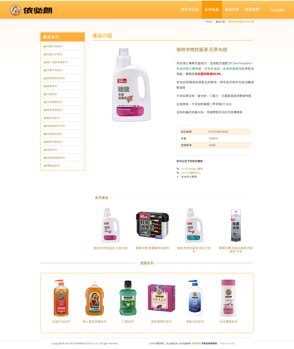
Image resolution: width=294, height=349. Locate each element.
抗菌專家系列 (54, 134)
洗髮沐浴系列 (54, 70)
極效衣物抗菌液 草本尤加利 (194, 249)
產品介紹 (220, 21)
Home (209, 21)
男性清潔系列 (54, 110)
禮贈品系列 (53, 165)
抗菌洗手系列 (54, 54)
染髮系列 (52, 149)
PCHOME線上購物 (192, 169)
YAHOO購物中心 (191, 172)
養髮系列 (52, 86)
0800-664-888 (227, 343)
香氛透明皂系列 (56, 78)
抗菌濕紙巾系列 (56, 126)
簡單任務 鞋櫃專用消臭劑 (152, 248)
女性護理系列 (54, 102)
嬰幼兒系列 (53, 118)
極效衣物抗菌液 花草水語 (111, 248)
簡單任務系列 (54, 142)
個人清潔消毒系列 (57, 62)
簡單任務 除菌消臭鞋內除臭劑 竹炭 (236, 249)
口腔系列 (52, 94)
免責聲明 (196, 343)
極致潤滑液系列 (56, 157)
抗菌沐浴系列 (54, 46)
